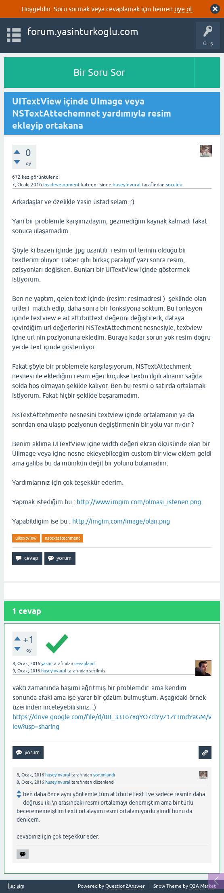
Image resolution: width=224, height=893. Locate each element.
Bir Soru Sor (99, 72)
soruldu (174, 185)
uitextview (26, 538)
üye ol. (183, 9)
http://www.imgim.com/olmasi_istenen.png (139, 501)
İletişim (16, 886)
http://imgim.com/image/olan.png (121, 521)
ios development (61, 185)
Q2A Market (202, 886)
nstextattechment (62, 538)
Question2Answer (125, 886)
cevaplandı (85, 663)
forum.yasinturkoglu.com (82, 31)
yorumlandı (104, 774)
